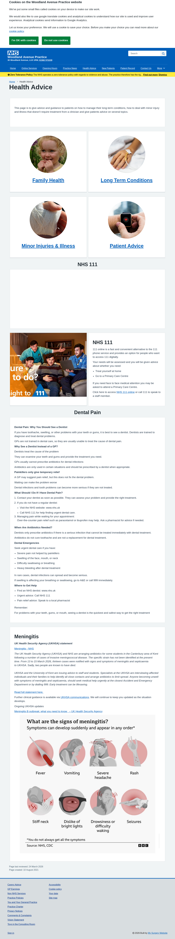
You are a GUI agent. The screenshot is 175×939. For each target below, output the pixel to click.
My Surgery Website (157, 933)
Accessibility (55, 885)
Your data (53, 893)
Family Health (48, 180)
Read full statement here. (28, 692)
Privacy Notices (15, 911)
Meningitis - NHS (24, 648)
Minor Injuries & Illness (48, 245)
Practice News (70, 68)
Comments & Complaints (20, 915)
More (161, 68)
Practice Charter (15, 907)
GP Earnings (14, 889)
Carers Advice (14, 885)
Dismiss (163, 75)
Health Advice (89, 68)
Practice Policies (16, 898)
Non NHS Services (17, 893)
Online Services (29, 68)
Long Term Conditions (127, 180)
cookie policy (16, 31)
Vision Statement (16, 920)
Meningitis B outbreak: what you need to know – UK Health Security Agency (58, 711)
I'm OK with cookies (24, 40)
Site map (53, 898)
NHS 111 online (125, 392)
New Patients (108, 68)
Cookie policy (55, 889)
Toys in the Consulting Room (21, 924)
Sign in (11, 933)
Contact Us (146, 68)
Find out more (150, 75)
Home (13, 68)
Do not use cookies (56, 40)
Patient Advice (127, 245)
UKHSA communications (75, 697)
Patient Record (127, 68)
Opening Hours (50, 68)
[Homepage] (66, 55)
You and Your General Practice (22, 902)
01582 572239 (45, 60)
